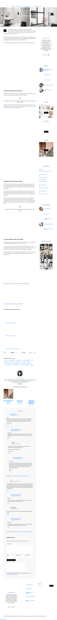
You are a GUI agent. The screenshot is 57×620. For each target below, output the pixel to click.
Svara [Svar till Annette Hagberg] (8, 514)
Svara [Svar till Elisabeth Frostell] (8, 425)
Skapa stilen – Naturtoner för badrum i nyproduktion (46, 110)
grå (10, 361)
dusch (32, 360)
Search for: (40, 583)
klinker (29, 361)
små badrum (23, 363)
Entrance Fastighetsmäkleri (18, 303)
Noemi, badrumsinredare (15, 429)
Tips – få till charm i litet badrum (30, 596)
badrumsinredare (19, 360)
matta (13, 363)
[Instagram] (44, 55)
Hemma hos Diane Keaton (43, 177)
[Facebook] (48, 55)
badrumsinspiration (26, 360)
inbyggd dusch (19, 361)
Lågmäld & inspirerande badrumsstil (31, 402)
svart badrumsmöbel (8, 364)
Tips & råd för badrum (38, 6)
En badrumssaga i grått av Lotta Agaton (12, 348)
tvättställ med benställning (24, 364)
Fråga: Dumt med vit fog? (47, 74)
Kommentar (9, 543)
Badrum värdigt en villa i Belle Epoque (48, 229)
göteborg (6, 361)
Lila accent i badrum (20, 401)
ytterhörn (32, 364)
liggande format (7, 363)
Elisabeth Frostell (13, 414)
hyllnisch (13, 361)
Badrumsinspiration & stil (27, 6)
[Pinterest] (46, 55)
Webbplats (27, 555)
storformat (29, 363)
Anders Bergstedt (9, 303)
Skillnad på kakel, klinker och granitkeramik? (48, 70)
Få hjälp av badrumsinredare (17, 6)
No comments (31, 405)
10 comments (28, 18)
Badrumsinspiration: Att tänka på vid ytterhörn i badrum (19, 475)
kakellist (24, 361)
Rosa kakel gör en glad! (8, 401)
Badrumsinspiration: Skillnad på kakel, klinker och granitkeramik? (21, 531)
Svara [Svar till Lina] (8, 490)
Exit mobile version (3, 619)
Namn (8, 555)
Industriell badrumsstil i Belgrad (11, 322)
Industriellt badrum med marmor (46, 129)
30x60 (5, 360)
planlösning (17, 363)
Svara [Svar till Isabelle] (9, 453)
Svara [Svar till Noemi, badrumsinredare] (8, 438)
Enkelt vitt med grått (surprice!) (11, 335)
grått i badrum (20, 38)
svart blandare (16, 364)
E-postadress (18, 555)
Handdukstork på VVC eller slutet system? (45, 171)
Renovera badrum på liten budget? (47, 90)
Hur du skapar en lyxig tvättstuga (44, 187)
